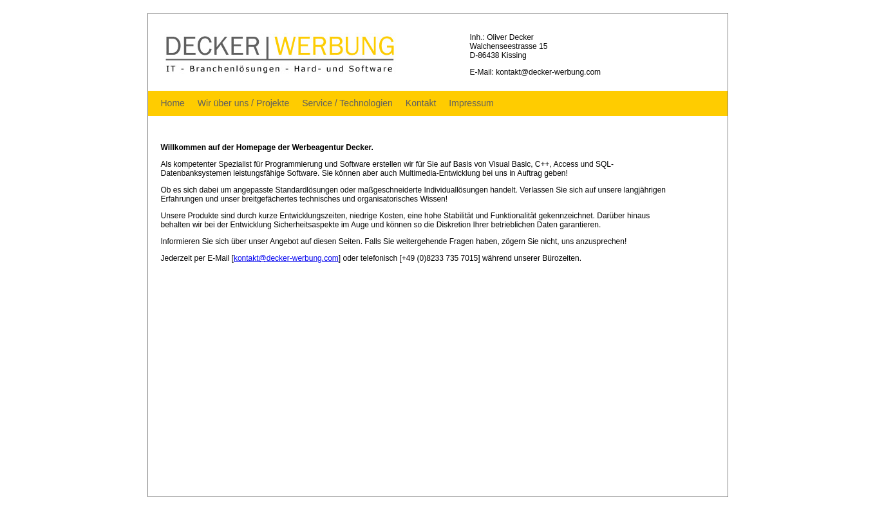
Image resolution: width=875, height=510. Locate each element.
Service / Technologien (347, 103)
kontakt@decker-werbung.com (286, 258)
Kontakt (421, 103)
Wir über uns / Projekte (243, 103)
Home (173, 103)
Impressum (471, 103)
